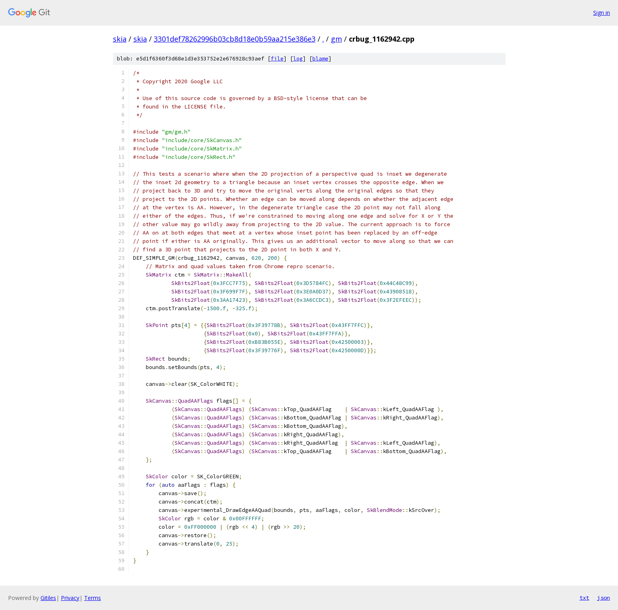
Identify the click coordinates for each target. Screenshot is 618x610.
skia (120, 39)
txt (584, 597)
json (603, 597)
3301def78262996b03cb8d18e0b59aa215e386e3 (235, 39)
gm (336, 39)
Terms (92, 598)
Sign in (601, 12)
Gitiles (48, 598)
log (298, 58)
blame (320, 58)
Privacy (70, 598)
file (277, 58)
